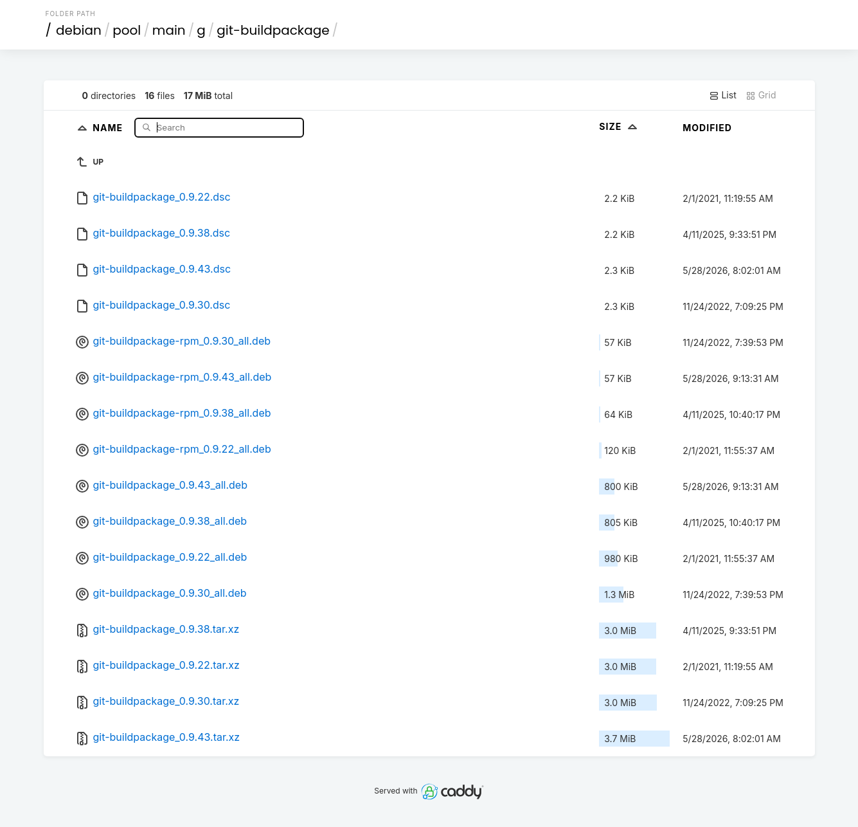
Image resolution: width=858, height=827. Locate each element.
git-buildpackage (273, 30)
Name (109, 127)
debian (79, 30)
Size (619, 126)
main (169, 30)
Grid (761, 95)
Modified (707, 127)
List (723, 95)
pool (126, 30)
